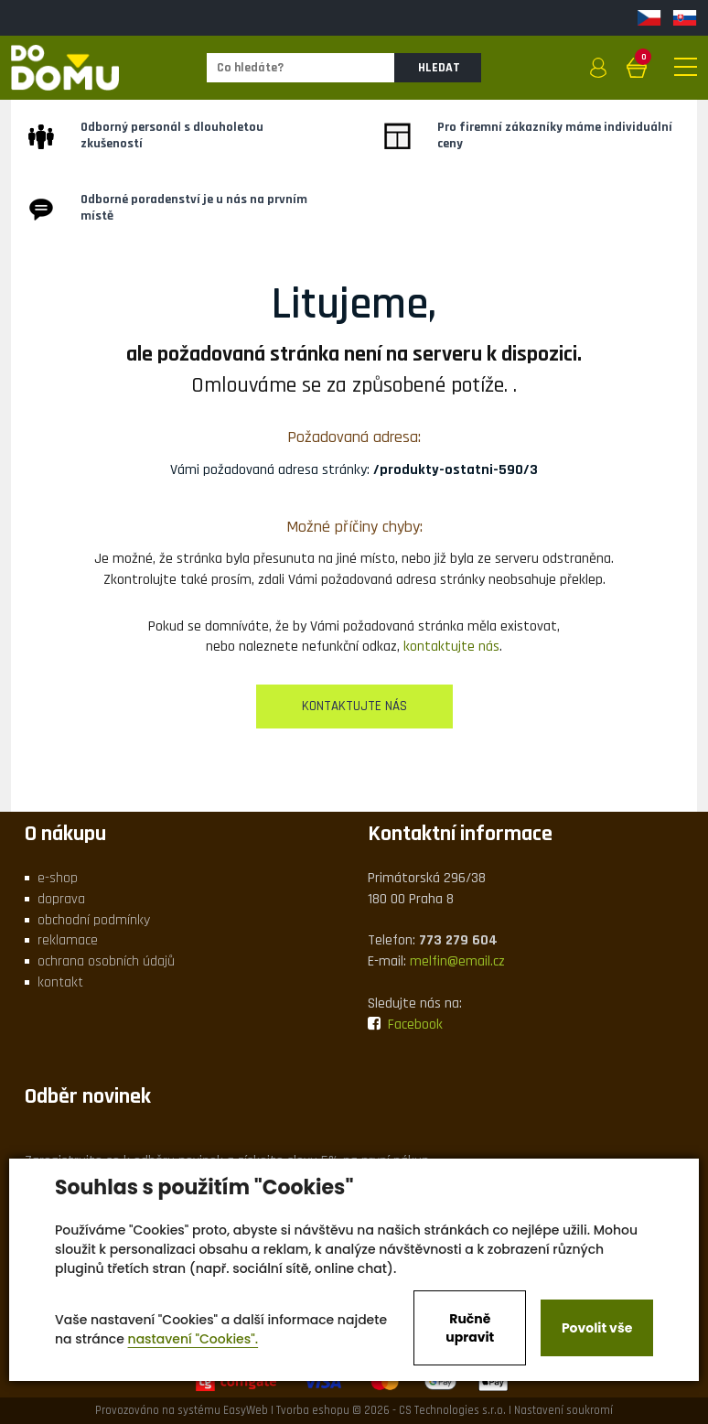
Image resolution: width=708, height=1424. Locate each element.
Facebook (405, 1024)
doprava (61, 899)
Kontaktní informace (460, 833)
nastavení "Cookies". (193, 1339)
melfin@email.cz (457, 961)
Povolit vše (597, 1328)
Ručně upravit (469, 1328)
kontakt (60, 982)
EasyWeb (245, 1410)
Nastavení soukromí (563, 1410)
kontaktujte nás (451, 646)
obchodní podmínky (94, 920)
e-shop (58, 878)
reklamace (68, 940)
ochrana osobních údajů (106, 961)
